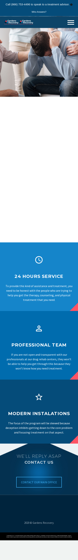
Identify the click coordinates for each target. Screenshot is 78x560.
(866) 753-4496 (20, 4)
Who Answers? (39, 12)
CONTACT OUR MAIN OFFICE (39, 482)
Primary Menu (70, 22)
